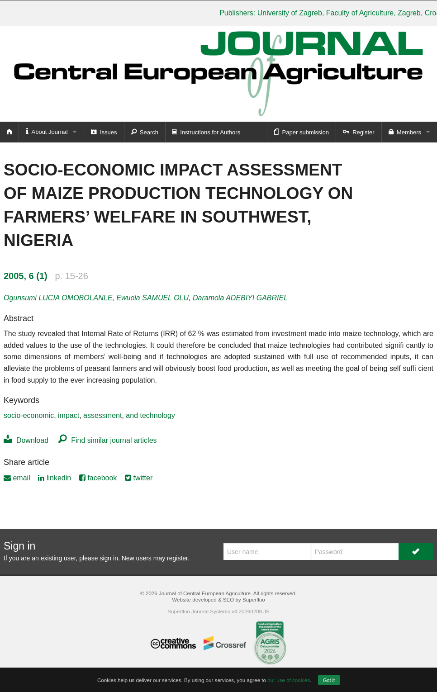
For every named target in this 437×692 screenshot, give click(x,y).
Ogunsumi (58, 298)
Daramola (240, 298)
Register (359, 132)
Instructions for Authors (206, 132)
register (177, 558)
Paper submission (301, 132)
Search (144, 132)
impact (68, 415)
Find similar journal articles (107, 440)
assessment (102, 415)
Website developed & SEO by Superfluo (218, 599)
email (17, 478)
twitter (138, 478)
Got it (329, 680)
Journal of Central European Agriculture (205, 593)
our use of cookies (288, 680)
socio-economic (29, 415)
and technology (150, 415)
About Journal (47, 131)
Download (26, 440)
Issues (104, 132)
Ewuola (152, 298)
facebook (98, 478)
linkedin (54, 478)
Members (405, 132)
